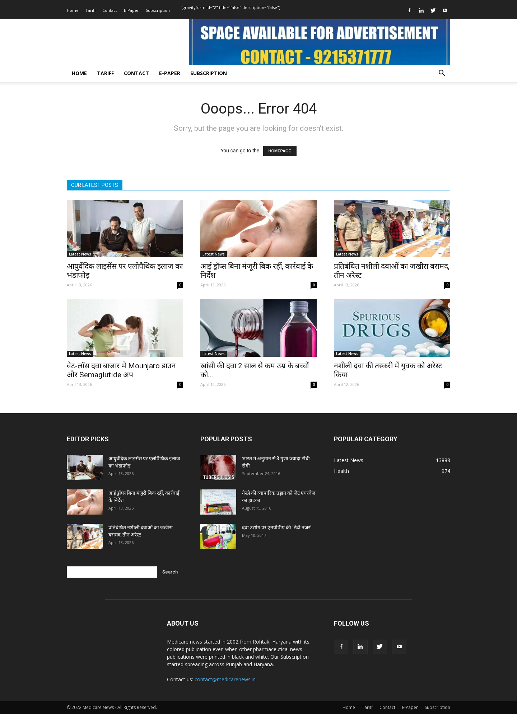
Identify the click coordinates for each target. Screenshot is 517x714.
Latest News (80, 254)
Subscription (158, 10)
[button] (441, 73)
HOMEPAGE (280, 151)
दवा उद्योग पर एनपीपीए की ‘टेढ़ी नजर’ (276, 527)
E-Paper (131, 10)
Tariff (90, 10)
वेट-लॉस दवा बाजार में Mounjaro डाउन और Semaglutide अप (121, 370)
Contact (109, 10)
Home (73, 10)
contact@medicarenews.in (225, 679)
